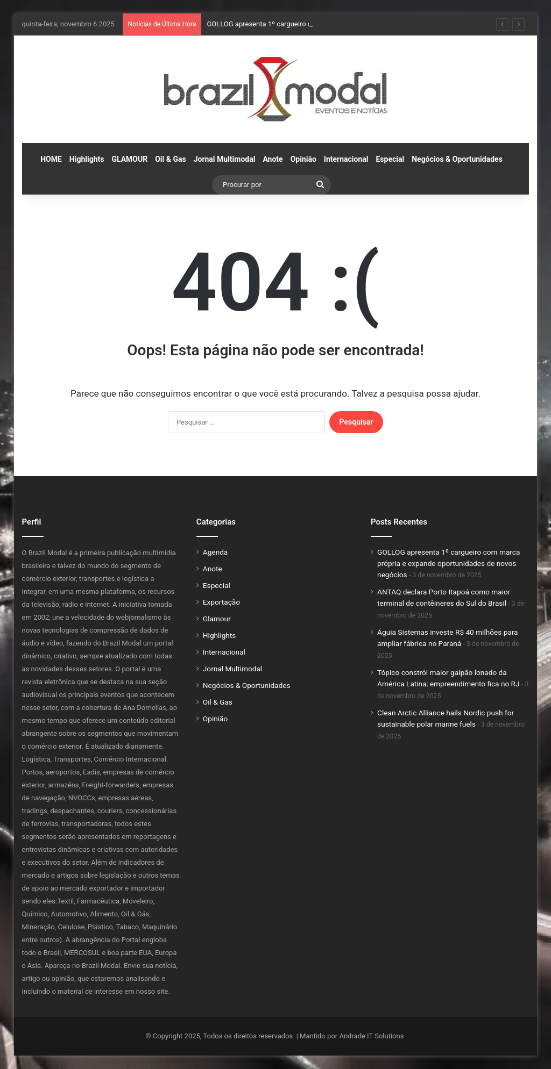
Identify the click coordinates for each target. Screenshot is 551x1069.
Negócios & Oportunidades (457, 159)
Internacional (346, 159)
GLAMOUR (129, 159)
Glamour (217, 618)
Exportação (221, 602)
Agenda (215, 552)
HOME (51, 159)
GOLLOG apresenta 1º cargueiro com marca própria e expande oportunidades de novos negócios (448, 563)
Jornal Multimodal (225, 159)
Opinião (303, 159)
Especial (390, 159)
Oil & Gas (170, 159)
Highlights (86, 159)
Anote (272, 159)
